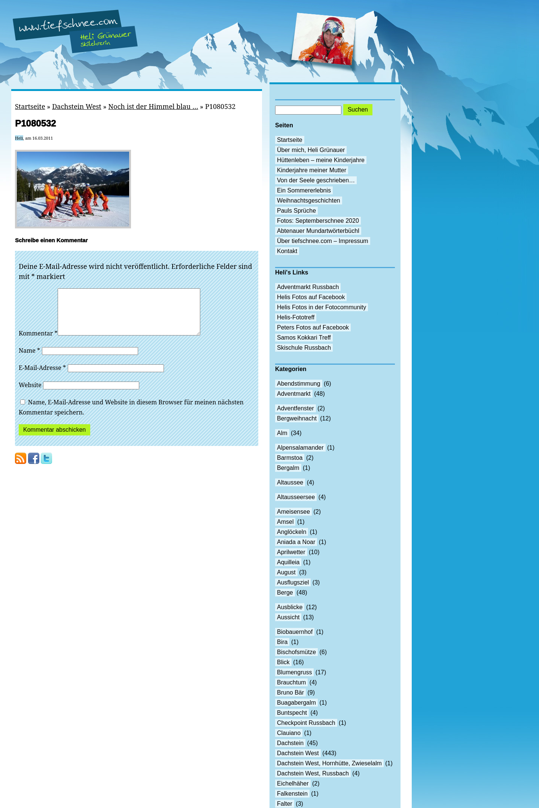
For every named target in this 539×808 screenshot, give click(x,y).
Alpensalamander (300, 447)
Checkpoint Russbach (306, 723)
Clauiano (289, 733)
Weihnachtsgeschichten (308, 200)
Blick (283, 662)
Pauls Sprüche (296, 210)
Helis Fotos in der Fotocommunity (321, 307)
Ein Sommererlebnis (304, 190)
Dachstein (290, 743)
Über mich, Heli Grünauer (311, 150)
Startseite (30, 106)
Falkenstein (292, 793)
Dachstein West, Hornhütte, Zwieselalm (329, 763)
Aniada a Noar (296, 542)
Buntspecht (292, 713)
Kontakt (287, 251)
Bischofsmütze (296, 652)
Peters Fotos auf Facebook (313, 327)
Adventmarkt (294, 394)
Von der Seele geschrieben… (316, 180)
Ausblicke (289, 607)
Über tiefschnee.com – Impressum (322, 241)
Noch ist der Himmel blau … (153, 106)
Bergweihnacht (297, 418)
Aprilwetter (291, 552)
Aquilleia (288, 562)
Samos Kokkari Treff (304, 337)
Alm (282, 433)
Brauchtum (291, 682)
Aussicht (288, 617)
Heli (19, 138)
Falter (284, 804)
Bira (282, 642)
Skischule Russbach (304, 347)
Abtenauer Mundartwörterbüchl (318, 231)
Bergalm (288, 468)
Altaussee (290, 482)
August (286, 572)
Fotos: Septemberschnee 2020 (318, 221)
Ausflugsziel (293, 582)
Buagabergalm (296, 702)
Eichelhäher (293, 783)
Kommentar (38, 342)
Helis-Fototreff (295, 317)
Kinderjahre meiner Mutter (311, 170)
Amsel (285, 522)
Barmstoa (289, 458)
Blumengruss (294, 672)
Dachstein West (76, 106)
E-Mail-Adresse (42, 377)
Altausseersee (296, 497)
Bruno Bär (290, 692)
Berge (285, 592)
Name (29, 359)
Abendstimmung (298, 383)
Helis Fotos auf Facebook (311, 297)
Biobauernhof (295, 632)
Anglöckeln (291, 532)
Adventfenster (295, 408)
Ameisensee (293, 511)
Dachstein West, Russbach (313, 773)
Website (30, 394)
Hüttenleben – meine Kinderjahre (321, 160)
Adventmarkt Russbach (308, 287)
